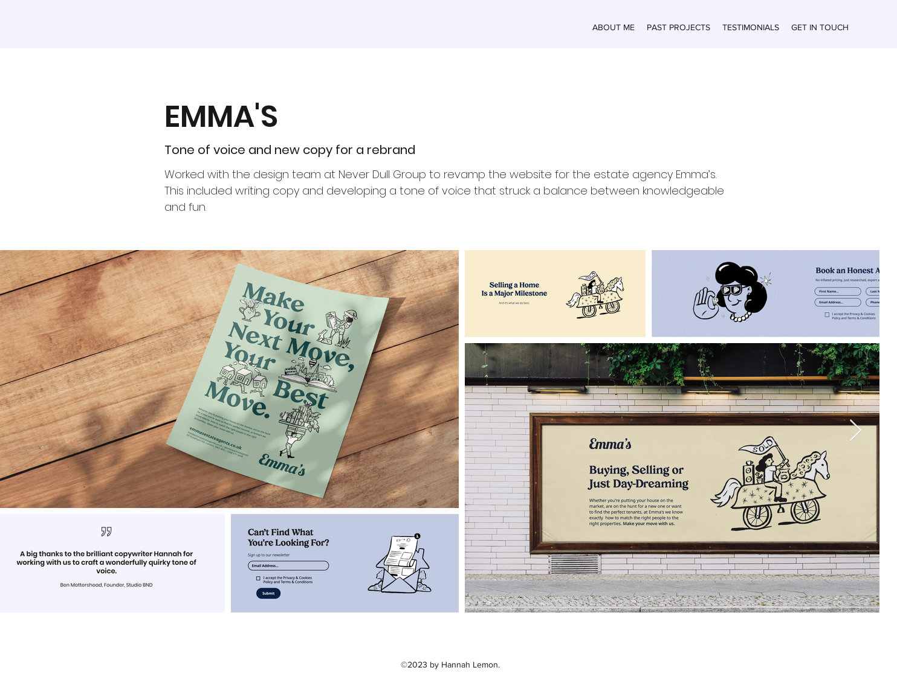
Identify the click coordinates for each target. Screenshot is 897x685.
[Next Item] (856, 431)
